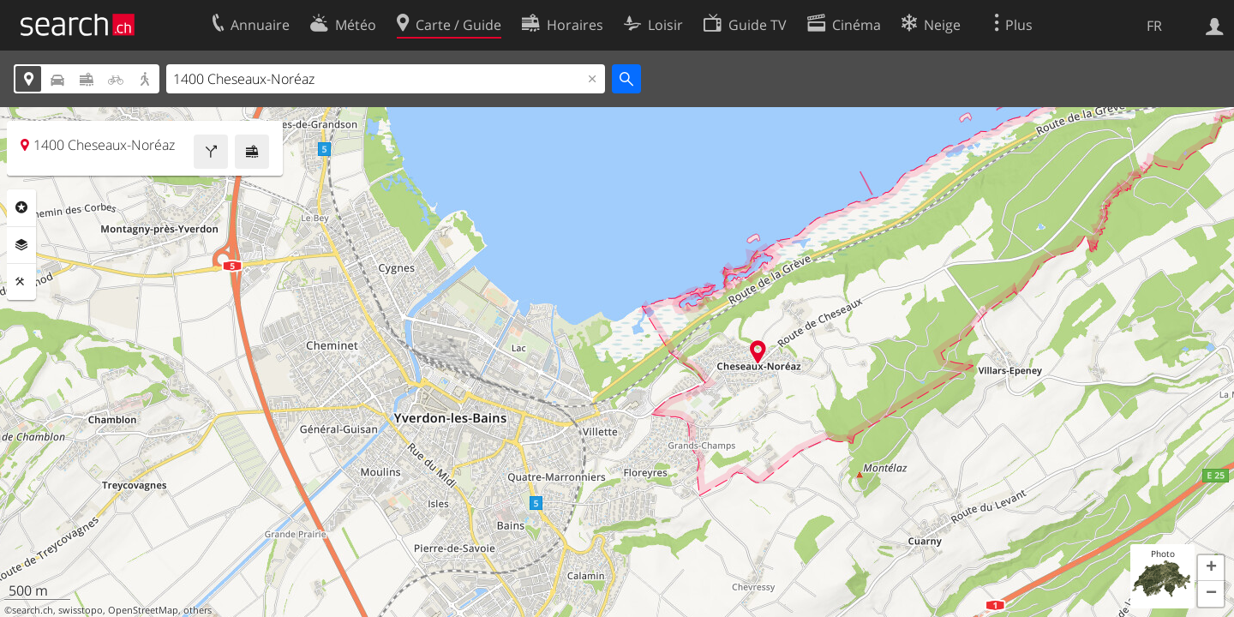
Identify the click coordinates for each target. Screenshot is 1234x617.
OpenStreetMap (143, 610)
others (197, 610)
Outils (21, 282)
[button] (1211, 568)
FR (1154, 25)
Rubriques (21, 207)
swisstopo (80, 610)
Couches (21, 245)
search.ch (32, 610)
